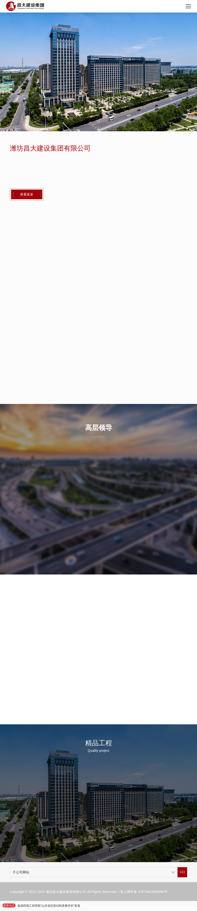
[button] (98, 121)
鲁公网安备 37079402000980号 (144, 892)
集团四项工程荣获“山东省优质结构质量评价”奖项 (49, 905)
